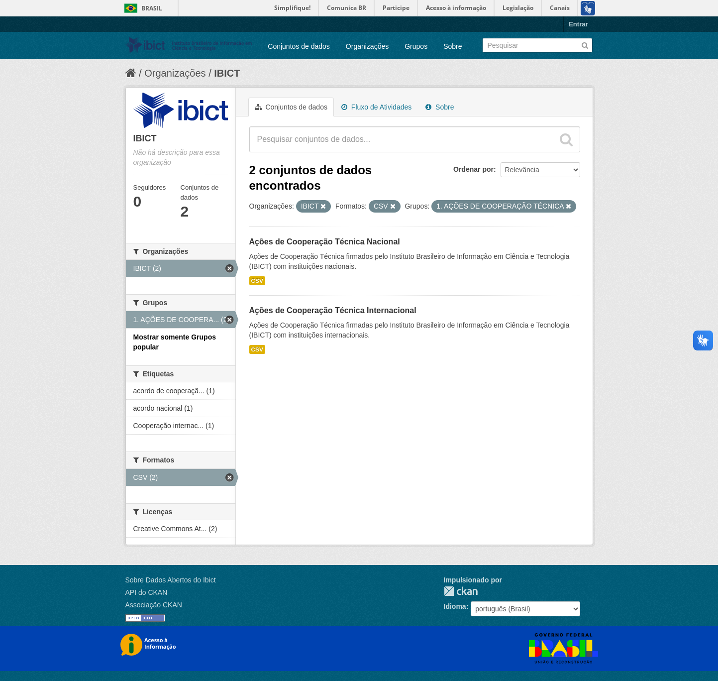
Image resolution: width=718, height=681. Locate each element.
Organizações (367, 46)
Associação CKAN (153, 605)
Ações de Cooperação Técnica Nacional (324, 241)
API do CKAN (146, 592)
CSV (257, 280)
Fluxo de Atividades (376, 107)
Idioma (455, 606)
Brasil (151, 8)
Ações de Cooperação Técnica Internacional (332, 310)
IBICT (227, 73)
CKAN (461, 591)
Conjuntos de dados (299, 46)
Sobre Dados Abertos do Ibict (170, 580)
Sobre (452, 46)
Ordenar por (473, 169)
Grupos (416, 46)
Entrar (578, 24)
